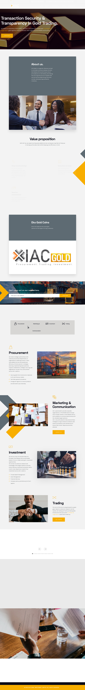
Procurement (19, 324)
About (47, 6)
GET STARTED (59, 519)
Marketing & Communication (34, 327)
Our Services (55, 6)
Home (41, 6)
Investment (50, 324)
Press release (71, 6)
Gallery (64, 6)
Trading (66, 324)
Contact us (59, 432)
